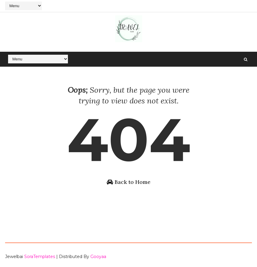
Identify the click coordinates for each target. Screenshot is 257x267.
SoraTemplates (39, 256)
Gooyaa (98, 256)
